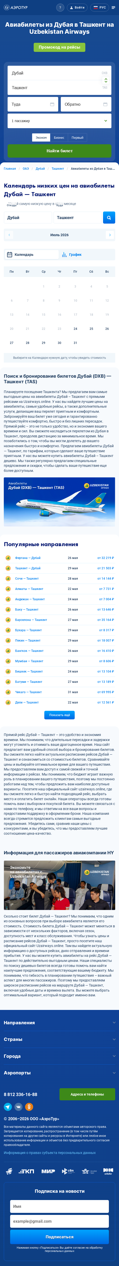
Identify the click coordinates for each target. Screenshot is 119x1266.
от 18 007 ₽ (105, 640)
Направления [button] (59, 1022)
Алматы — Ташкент (29, 589)
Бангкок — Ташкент (29, 651)
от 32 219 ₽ (105, 558)
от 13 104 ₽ (105, 671)
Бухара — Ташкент (28, 630)
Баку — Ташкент (26, 609)
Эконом (41, 137)
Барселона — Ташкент (31, 620)
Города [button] (59, 1056)
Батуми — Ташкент (28, 682)
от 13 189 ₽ (105, 682)
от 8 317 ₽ (106, 630)
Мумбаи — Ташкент (29, 661)
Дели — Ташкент (27, 702)
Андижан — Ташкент (30, 599)
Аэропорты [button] (59, 1072)
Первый (77, 137)
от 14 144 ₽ (105, 578)
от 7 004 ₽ (106, 599)
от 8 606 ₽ (106, 661)
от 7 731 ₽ (106, 589)
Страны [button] (59, 1039)
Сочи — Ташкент (27, 578)
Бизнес (59, 137)
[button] (60, 8)
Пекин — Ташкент (28, 640)
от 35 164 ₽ (105, 620)
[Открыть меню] (113, 7)
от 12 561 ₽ (105, 702)
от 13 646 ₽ (105, 609)
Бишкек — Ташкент (29, 671)
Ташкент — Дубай (28, 568)
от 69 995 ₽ (105, 692)
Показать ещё (59, 715)
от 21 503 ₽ (105, 568)
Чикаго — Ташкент (28, 692)
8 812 (20, 1094)
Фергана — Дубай (28, 558)
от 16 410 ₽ (105, 651)
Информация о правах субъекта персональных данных (50, 1153)
